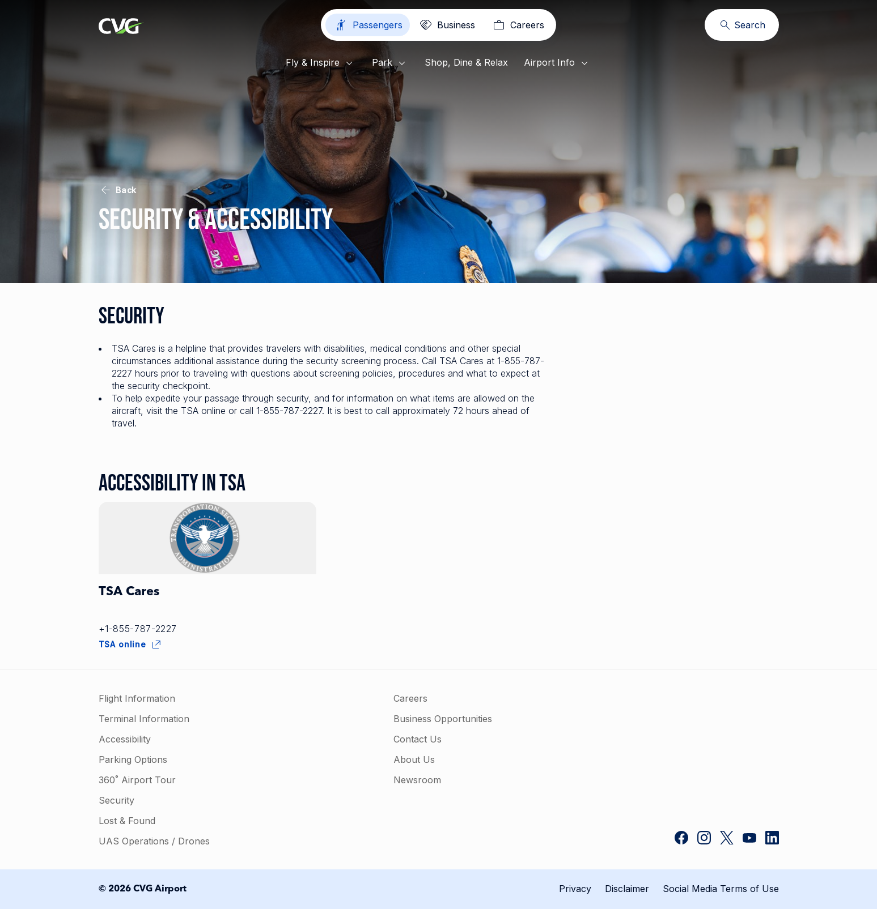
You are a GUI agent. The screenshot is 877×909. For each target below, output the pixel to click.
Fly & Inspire (321, 63)
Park (390, 63)
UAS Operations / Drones (154, 841)
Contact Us (417, 739)
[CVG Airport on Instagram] (704, 839)
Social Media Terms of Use (721, 888)
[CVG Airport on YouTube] (749, 839)
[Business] (446, 25)
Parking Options (133, 759)
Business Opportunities (442, 718)
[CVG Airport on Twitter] (727, 839)
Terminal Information (144, 718)
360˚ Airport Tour (137, 780)
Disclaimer (627, 888)
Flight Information (137, 698)
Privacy (575, 888)
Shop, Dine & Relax (466, 62)
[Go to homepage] (121, 27)
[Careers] (517, 25)
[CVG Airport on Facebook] (681, 839)
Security (116, 800)
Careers (410, 698)
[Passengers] (367, 25)
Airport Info (557, 63)
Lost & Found (127, 820)
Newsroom (417, 780)
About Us (414, 759)
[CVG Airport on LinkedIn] (772, 839)
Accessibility (125, 739)
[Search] (742, 25)
